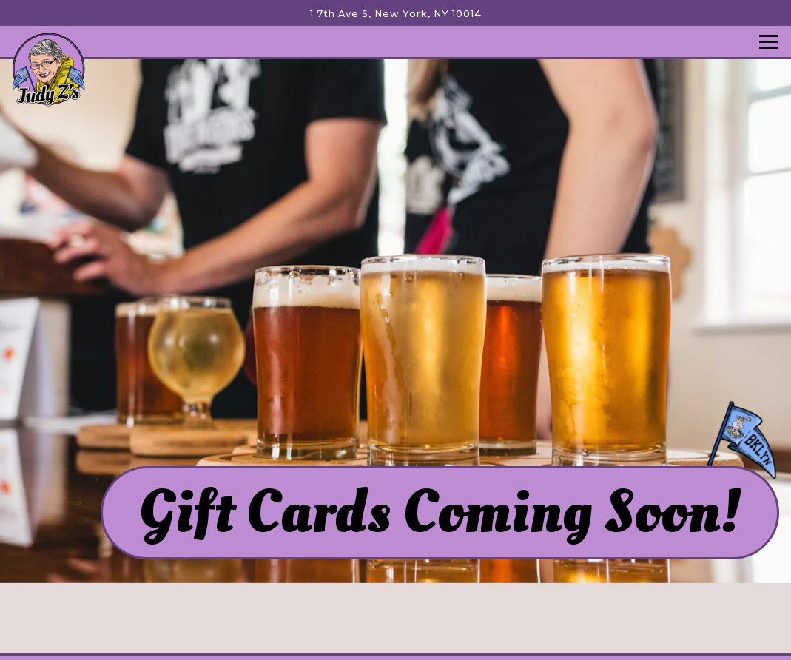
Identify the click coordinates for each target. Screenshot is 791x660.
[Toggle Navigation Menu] (768, 41)
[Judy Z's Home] (48, 69)
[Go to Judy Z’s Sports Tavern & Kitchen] (395, 14)
